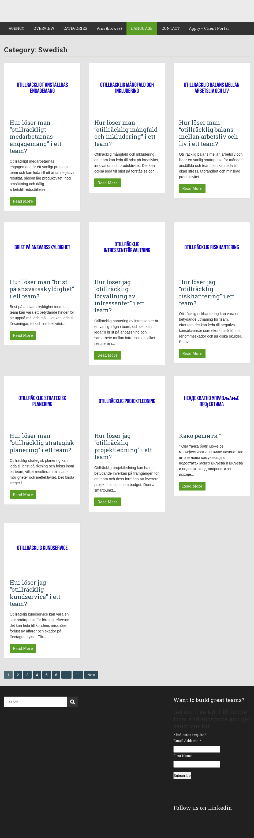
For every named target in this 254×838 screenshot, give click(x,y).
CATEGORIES (75, 28)
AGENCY (16, 28)
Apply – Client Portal (209, 28)
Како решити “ (200, 436)
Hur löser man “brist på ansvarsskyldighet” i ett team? (42, 289)
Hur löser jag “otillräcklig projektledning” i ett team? (123, 446)
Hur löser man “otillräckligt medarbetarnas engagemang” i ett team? (35, 137)
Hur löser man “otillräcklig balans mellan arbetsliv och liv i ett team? (208, 133)
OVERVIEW (43, 28)
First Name (182, 755)
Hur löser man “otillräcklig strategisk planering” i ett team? (42, 443)
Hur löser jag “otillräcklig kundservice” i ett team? (35, 593)
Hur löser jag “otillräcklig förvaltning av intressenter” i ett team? (119, 296)
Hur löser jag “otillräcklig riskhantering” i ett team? (206, 292)
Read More (23, 201)
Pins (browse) (109, 28)
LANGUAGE (141, 28)
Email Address (187, 740)
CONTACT (171, 28)
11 (78, 675)
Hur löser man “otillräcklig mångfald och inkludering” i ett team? (126, 133)
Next (91, 675)
